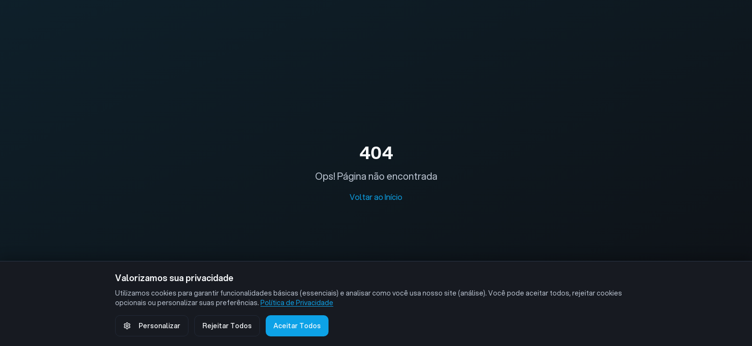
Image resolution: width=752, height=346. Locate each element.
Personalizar (151, 326)
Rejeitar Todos (227, 326)
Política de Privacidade (296, 303)
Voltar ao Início (376, 196)
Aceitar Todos (297, 326)
